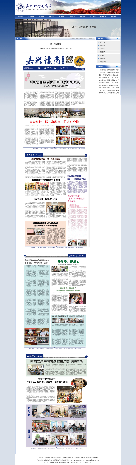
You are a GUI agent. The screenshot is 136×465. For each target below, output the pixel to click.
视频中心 (51, 17)
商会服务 (62, 17)
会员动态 (102, 55)
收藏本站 (111, 1)
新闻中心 (102, 42)
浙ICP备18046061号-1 (77, 462)
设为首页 (117, 1)
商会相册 (113, 17)
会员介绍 (102, 48)
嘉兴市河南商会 (34, 7)
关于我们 (31, 17)
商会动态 (41, 17)
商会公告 (102, 45)
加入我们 (93, 17)
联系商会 (103, 17)
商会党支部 (103, 62)
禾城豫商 (82, 17)
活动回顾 (102, 52)
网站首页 (20, 17)
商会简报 (91, 39)
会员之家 (72, 17)
